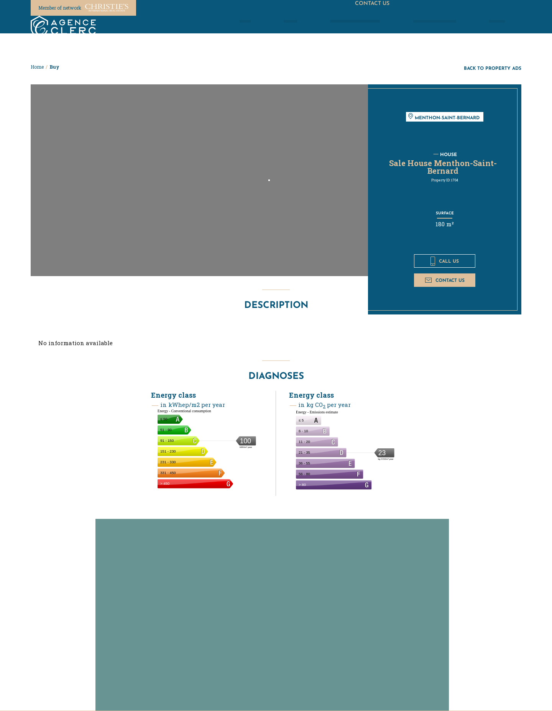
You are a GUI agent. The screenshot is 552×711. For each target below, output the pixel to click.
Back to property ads (492, 68)
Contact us (445, 280)
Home (37, 67)
